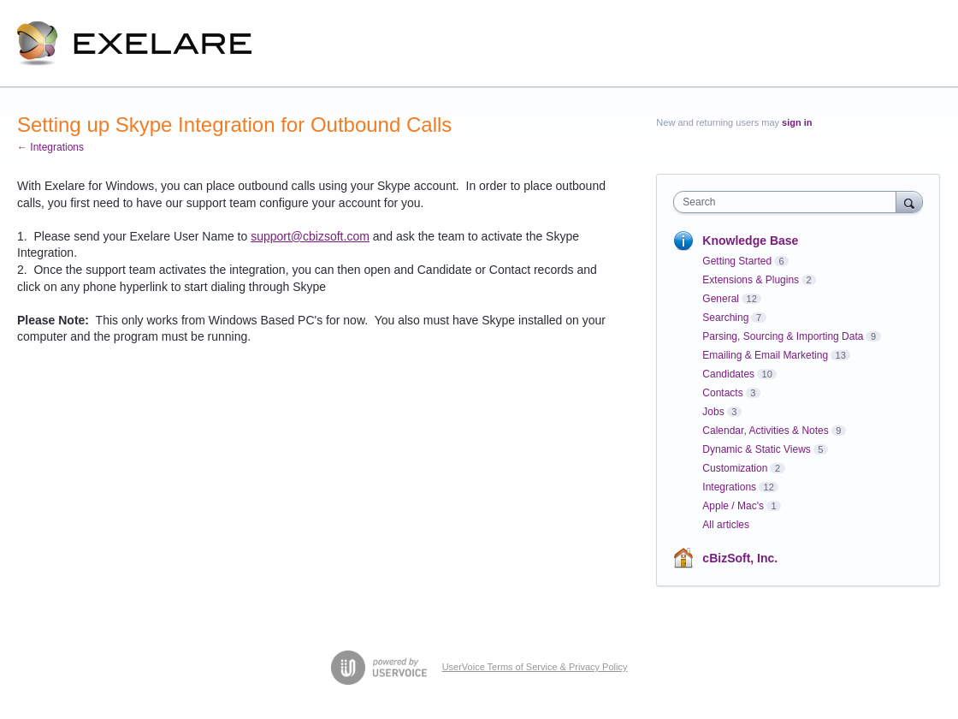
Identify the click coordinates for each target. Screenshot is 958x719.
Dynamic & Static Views (756, 449)
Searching (725, 318)
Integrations (729, 487)
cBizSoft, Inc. (740, 558)
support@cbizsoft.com (310, 236)
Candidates (728, 374)
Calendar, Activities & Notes (765, 431)
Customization (734, 468)
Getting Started (737, 261)
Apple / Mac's (733, 506)
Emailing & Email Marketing (765, 355)
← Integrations (50, 147)
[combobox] (789, 202)
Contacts (722, 393)
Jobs (713, 412)
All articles (725, 525)
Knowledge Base (750, 240)
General (720, 299)
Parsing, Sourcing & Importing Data (782, 336)
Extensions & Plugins (750, 280)
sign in (797, 122)
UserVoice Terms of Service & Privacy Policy (535, 667)
